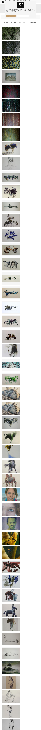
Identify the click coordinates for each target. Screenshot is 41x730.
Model (11, 22)
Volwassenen (20, 24)
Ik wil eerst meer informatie (23, 16)
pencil (24, 22)
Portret (15, 22)
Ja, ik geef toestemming (11, 16)
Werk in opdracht (33, 22)
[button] (19, 0)
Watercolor (6, 22)
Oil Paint (19, 22)
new (28, 22)
